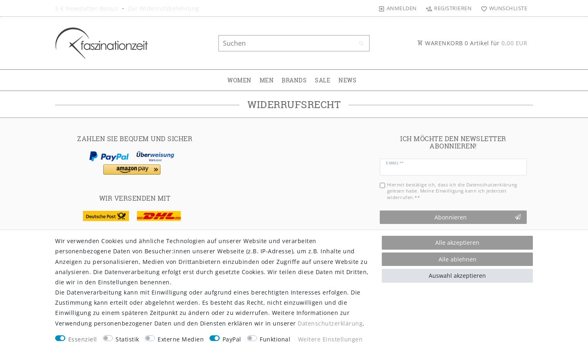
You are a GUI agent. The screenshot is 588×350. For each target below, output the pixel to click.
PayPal (232, 339)
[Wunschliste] (502, 8)
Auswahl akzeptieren (457, 275)
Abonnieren (477, 217)
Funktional (275, 339)
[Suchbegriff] (294, 43)
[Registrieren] (448, 8)
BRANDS (294, 80)
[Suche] (361, 43)
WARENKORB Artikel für (472, 43)
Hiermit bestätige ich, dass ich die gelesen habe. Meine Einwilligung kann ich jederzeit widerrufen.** (452, 191)
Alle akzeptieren (457, 242)
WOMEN (239, 80)
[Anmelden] (398, 8)
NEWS (347, 80)
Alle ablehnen (458, 259)
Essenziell (82, 339)
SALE (322, 80)
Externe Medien (181, 339)
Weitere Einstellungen (330, 339)
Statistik (127, 339)
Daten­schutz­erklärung (330, 323)
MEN (267, 80)
